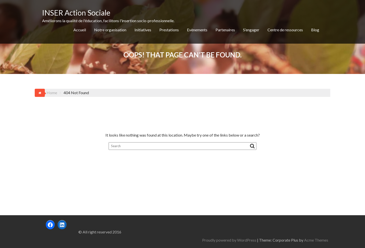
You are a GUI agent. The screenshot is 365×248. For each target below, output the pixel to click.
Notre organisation (110, 29)
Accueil (79, 29)
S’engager (251, 29)
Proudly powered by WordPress (274, 240)
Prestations (169, 29)
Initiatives (142, 29)
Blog (315, 29)
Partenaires (225, 29)
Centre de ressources (285, 29)
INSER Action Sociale (76, 12)
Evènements (197, 29)
